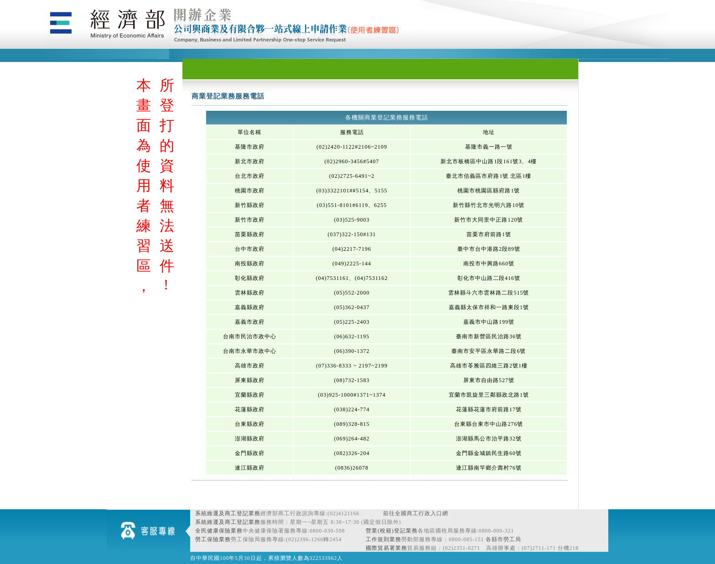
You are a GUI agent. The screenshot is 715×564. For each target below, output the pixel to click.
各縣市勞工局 (503, 539)
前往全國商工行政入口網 (415, 513)
